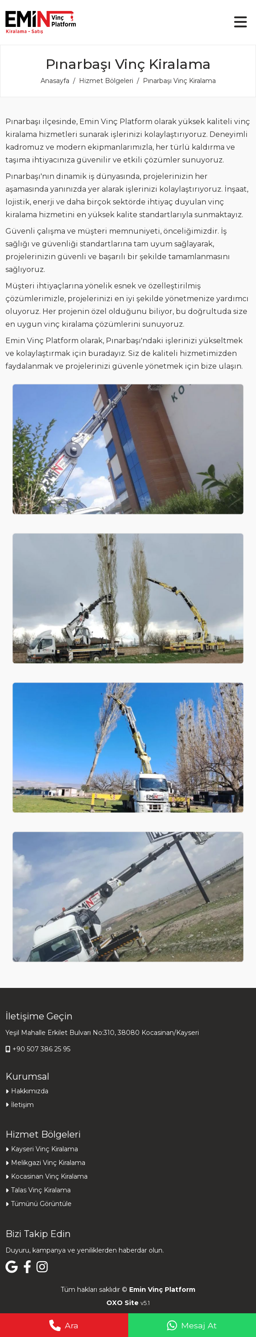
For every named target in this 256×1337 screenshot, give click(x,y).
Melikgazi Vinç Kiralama (48, 1163)
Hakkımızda (29, 1091)
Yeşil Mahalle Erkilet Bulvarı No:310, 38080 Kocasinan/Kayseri (102, 1033)
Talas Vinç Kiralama (41, 1190)
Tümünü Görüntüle (41, 1204)
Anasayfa (55, 81)
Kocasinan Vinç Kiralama (49, 1176)
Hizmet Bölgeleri (106, 81)
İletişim (22, 1105)
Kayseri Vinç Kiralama (44, 1149)
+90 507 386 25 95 (41, 1049)
